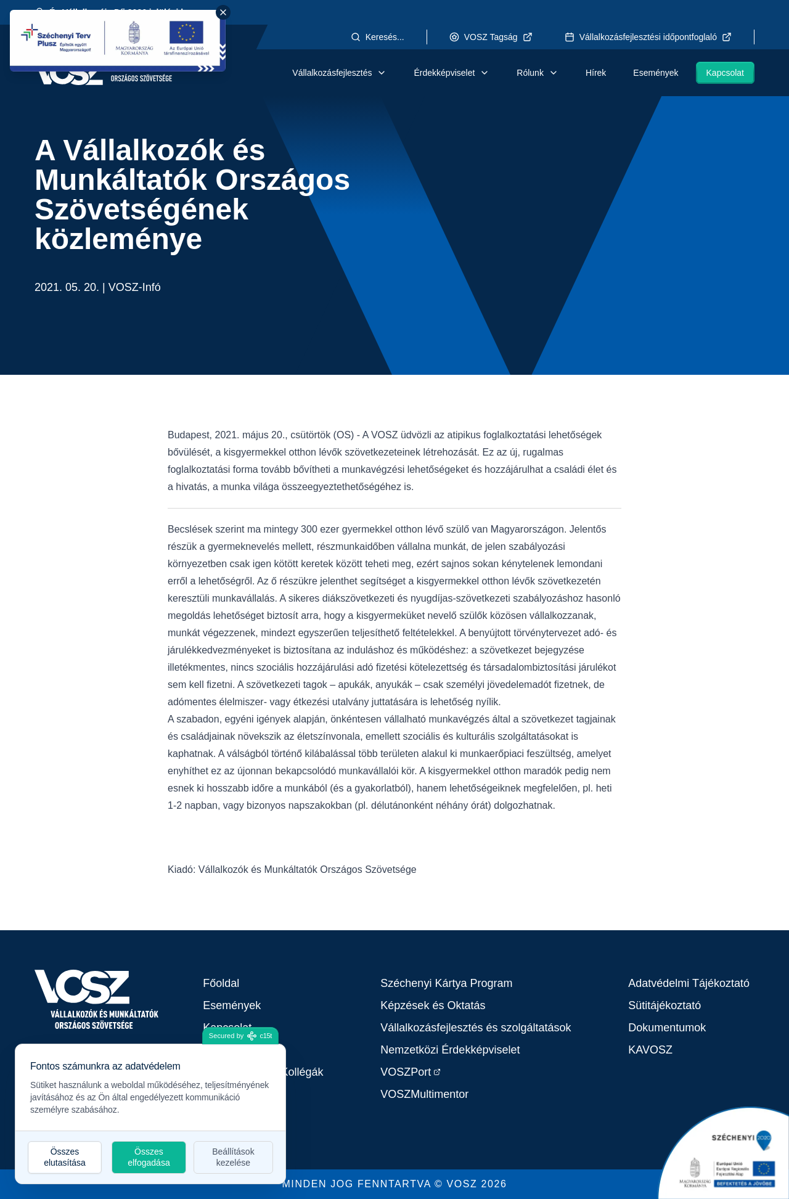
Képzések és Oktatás (432, 1005)
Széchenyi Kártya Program (446, 983)
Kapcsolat (725, 73)
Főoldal (221, 983)
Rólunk (537, 73)
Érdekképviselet (451, 73)
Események (655, 73)
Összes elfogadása (149, 1157)
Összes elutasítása (65, 1157)
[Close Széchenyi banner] (223, 12)
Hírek (596, 73)
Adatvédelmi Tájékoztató (689, 983)
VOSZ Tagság (491, 37)
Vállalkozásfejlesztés (339, 73)
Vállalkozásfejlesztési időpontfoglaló (648, 37)
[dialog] (150, 1114)
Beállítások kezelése (233, 1157)
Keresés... (377, 37)
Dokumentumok (667, 1027)
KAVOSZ (650, 1050)
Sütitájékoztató (664, 1005)
